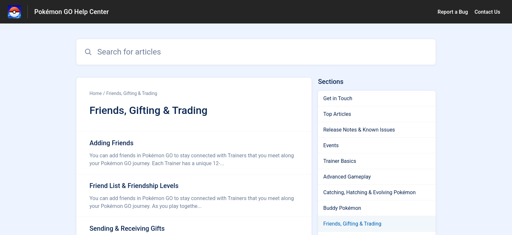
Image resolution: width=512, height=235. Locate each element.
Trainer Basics (339, 161)
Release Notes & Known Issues (359, 130)
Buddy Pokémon (342, 208)
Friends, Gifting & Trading (131, 93)
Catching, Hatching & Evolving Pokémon (369, 192)
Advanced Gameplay (347, 177)
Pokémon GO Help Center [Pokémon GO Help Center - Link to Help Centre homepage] (71, 12)
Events (331, 145)
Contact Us (487, 12)
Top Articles (337, 114)
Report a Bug (453, 12)
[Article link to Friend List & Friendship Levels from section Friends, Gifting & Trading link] (193, 195)
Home (95, 93)
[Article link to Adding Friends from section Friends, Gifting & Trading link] (193, 152)
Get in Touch (337, 98)
